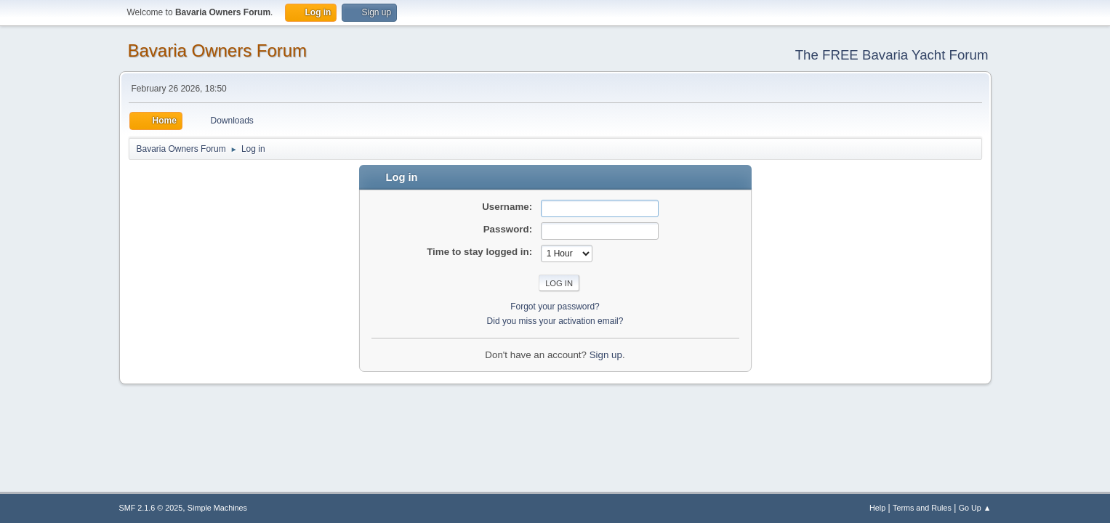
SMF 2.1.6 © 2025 (151, 507)
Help (877, 507)
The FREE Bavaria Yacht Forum (892, 54)
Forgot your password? (555, 306)
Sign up (606, 354)
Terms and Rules (922, 507)
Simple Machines (217, 507)
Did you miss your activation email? (555, 321)
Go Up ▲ (975, 507)
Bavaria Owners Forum (217, 50)
